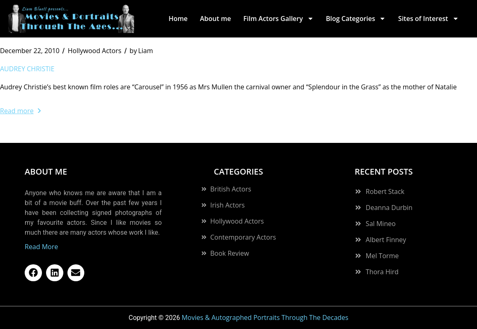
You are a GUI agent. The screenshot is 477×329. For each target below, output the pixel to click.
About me (215, 18)
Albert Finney (386, 239)
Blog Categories (356, 18)
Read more (20, 110)
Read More (41, 246)
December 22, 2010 (30, 50)
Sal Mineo (381, 223)
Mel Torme (382, 255)
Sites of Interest (428, 18)
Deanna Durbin (389, 207)
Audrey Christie (27, 68)
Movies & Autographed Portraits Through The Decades (265, 317)
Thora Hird (382, 271)
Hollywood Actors (94, 50)
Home (178, 18)
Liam (141, 51)
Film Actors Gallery (278, 18)
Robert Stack (385, 191)
